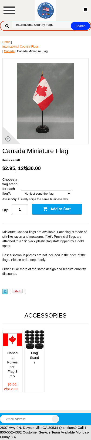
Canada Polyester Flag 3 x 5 (12, 364)
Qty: (5, 210)
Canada (9, 51)
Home (6, 42)
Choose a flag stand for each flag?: (9, 186)
